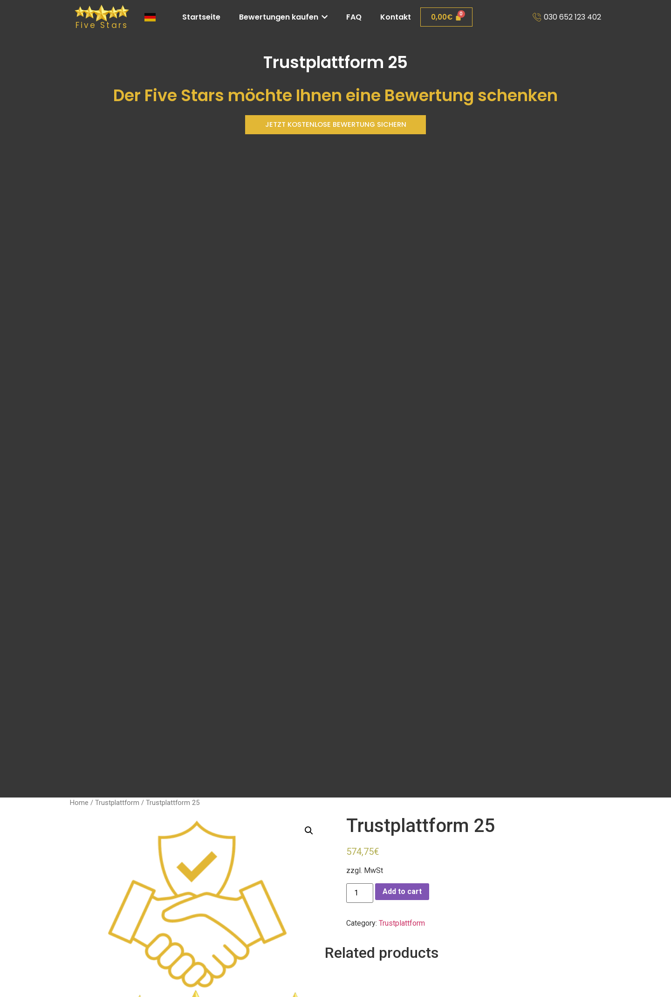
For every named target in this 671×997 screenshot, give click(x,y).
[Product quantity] (359, 893)
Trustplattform (117, 802)
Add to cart (402, 891)
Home (79, 802)
